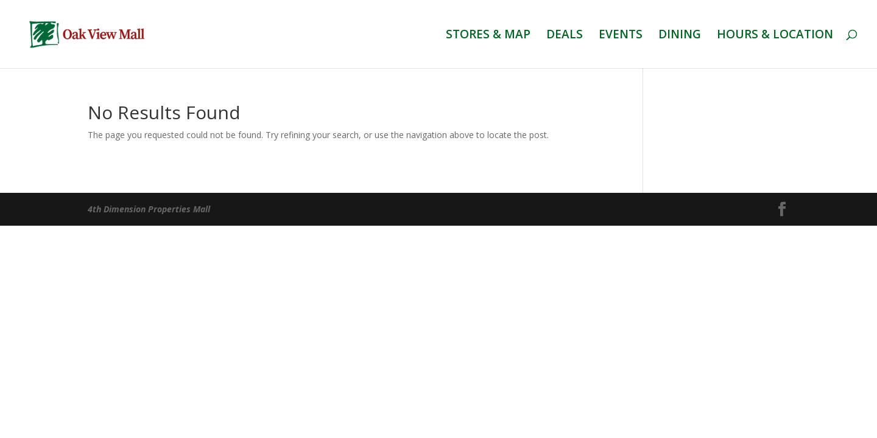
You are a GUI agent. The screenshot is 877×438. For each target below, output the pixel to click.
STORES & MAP (488, 36)
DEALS (564, 36)
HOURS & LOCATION (775, 36)
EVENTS (621, 36)
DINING (679, 36)
